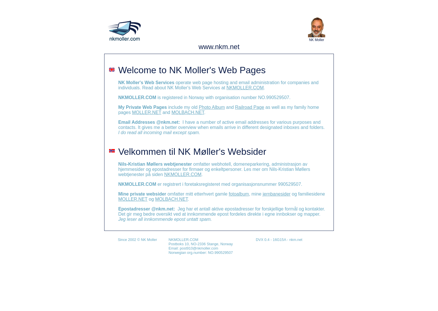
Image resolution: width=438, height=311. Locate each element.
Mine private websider (142, 194)
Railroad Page (249, 107)
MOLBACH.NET (187, 112)
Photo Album (212, 107)
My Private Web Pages (142, 107)
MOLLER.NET (146, 112)
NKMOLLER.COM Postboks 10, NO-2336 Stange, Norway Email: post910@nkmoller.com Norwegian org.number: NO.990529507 (200, 246)
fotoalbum (239, 194)
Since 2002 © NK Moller (137, 239)
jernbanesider (276, 194)
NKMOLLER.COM (245, 87)
